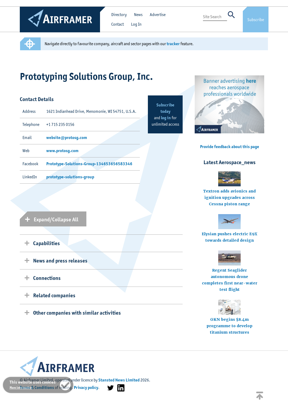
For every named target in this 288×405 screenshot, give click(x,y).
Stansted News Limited (119, 380)
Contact (117, 24)
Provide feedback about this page (229, 146)
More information (21, 387)
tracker (173, 43)
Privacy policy (86, 387)
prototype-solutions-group (70, 176)
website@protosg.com (66, 137)
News (138, 14)
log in (166, 117)
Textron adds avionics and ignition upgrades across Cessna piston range (229, 197)
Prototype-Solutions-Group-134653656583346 (89, 163)
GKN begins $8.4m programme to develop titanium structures (229, 326)
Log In (136, 24)
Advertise (158, 14)
